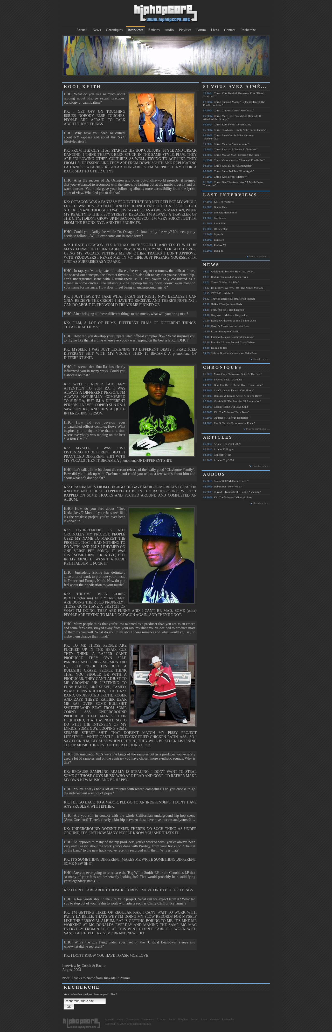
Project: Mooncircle (220, 212)
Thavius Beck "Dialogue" (223, 379)
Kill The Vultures (218, 201)
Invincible (214, 223)
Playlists (185, 30)
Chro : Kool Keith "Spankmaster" (227, 165)
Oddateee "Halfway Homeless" (226, 417)
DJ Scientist (215, 228)
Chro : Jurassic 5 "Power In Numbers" (230, 149)
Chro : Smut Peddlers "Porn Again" (228, 171)
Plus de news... (261, 358)
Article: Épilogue (218, 449)
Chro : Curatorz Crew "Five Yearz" (228, 110)
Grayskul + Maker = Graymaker (225, 315)
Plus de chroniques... (258, 428)
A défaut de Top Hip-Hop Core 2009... (229, 271)
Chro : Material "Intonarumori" (226, 143)
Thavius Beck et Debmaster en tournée (229, 298)
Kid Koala (214, 217)
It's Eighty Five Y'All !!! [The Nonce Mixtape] (233, 287)
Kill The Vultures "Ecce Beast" (226, 412)
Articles (154, 30)
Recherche (248, 30)
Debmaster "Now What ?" (223, 486)
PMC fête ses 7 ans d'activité (223, 309)
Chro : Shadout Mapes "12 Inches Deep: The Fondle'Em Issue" (234, 103)
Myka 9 (213, 234)
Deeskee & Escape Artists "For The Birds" (232, 395)
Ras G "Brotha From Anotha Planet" (229, 423)
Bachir (101, 966)
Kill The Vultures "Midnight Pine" (228, 497)
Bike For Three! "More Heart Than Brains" (233, 384)
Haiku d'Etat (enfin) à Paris (222, 304)
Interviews (135, 30)
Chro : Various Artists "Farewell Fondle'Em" (234, 160)
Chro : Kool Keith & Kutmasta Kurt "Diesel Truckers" (233, 95)
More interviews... (259, 256)
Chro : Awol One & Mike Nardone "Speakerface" (228, 137)
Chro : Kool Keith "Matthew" (225, 176)
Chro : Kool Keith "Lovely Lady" (227, 124)
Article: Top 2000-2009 (221, 443)
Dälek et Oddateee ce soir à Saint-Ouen (229, 320)
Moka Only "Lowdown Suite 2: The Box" (232, 374)
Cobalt (86, 966)
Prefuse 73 (214, 245)
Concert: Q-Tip (217, 454)
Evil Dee (213, 239)
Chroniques (114, 30)
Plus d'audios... (261, 503)
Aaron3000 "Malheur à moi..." (225, 481)
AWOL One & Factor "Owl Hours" (228, 390)
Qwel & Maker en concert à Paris (226, 325)
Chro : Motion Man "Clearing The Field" (232, 154)
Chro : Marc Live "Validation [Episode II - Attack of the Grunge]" (232, 117)
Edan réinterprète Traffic (221, 331)
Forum (201, 30)
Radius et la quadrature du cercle (225, 276)
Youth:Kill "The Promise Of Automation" (232, 401)
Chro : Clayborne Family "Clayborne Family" (234, 129)
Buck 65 (213, 250)
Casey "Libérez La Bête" (221, 282)
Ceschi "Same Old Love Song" (226, 406)
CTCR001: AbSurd (218, 293)
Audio (169, 30)
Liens (215, 30)
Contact (230, 30)
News (97, 30)
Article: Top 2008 (218, 460)
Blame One (215, 207)
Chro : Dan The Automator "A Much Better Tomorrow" (233, 183)
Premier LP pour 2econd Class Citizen (229, 342)
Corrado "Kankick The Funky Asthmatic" (232, 491)
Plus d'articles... (261, 465)
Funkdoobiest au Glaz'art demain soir (228, 336)
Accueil (82, 30)
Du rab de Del (215, 347)
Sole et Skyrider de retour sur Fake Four (230, 353)
